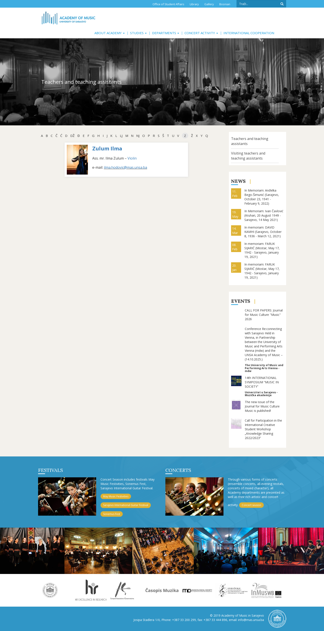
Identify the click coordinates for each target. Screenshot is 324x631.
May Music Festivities (115, 496)
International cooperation (248, 33)
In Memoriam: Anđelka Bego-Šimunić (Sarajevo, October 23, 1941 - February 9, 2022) (261, 196)
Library (194, 4)
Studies (138, 33)
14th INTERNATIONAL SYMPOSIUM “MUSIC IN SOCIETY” (262, 382)
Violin (132, 158)
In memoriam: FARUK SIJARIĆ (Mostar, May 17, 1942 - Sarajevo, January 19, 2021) (262, 250)
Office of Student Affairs (168, 4)
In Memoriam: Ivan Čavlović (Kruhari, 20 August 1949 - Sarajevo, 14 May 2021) (263, 215)
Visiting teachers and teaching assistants (248, 156)
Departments (165, 33)
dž (72, 135)
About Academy (109, 33)
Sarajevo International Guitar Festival (125, 505)
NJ (137, 135)
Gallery (209, 4)
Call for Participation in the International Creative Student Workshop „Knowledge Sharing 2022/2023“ (263, 429)
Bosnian (224, 4)
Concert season (251, 505)
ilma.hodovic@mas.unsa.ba (125, 167)
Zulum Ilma (107, 148)
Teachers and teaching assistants (249, 141)
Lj (121, 135)
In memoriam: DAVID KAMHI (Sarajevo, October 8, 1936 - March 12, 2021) (263, 231)
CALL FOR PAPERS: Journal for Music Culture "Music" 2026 (264, 314)
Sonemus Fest (111, 514)
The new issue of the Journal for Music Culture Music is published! (262, 406)
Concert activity (201, 33)
